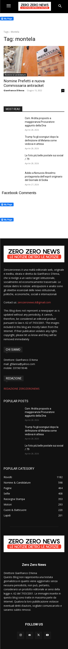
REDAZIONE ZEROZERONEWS (22, 388)
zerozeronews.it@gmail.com (34, 302)
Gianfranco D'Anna (14, 90)
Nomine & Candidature (15, 75)
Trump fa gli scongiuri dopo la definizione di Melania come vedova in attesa (41, 140)
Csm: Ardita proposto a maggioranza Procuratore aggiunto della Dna (40, 122)
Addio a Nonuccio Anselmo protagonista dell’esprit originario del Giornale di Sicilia (43, 176)
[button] (60, 6)
